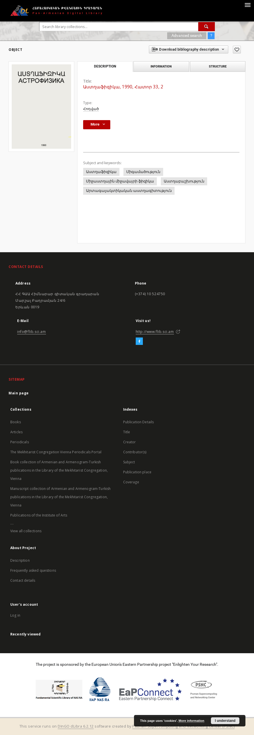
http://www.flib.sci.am (155, 331)
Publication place (137, 472)
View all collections (25, 531)
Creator (129, 442)
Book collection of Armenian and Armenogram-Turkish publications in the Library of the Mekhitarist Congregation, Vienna (59, 470)
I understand (225, 721)
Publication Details (138, 422)
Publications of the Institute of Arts (38, 515)
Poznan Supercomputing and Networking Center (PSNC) (183, 726)
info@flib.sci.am (31, 331)
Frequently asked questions (33, 570)
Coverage (131, 482)
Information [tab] (161, 66)
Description (20, 560)
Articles (16, 432)
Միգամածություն (143, 171)
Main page (19, 393)
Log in (15, 615)
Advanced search (186, 35)
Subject (129, 462)
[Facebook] (139, 341)
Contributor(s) (135, 452)
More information (191, 720)
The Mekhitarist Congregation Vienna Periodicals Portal (55, 452)
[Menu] (247, 4)
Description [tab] (105, 66)
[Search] (206, 26)
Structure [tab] (218, 66)
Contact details (22, 580)
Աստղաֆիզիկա (101, 171)
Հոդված (91, 108)
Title (126, 432)
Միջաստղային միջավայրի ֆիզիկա (120, 181)
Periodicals (19, 442)
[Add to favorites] (237, 49)
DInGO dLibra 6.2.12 (76, 726)
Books (15, 422)
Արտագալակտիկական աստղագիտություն (129, 190)
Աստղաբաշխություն (184, 181)
